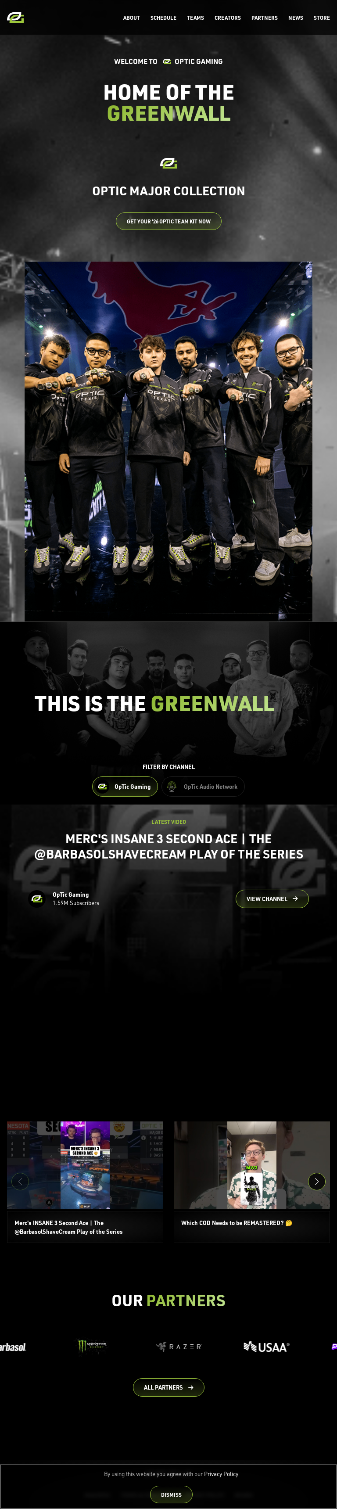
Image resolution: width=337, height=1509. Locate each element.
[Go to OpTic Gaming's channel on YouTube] (272, 899)
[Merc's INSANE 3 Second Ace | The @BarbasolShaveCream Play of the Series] (85, 1182)
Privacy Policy (221, 1473)
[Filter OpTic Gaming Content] (125, 786)
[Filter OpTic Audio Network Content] (203, 786)
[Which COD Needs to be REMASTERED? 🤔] (252, 1182)
